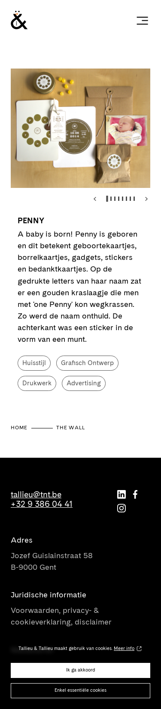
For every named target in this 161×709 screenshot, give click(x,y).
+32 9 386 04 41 (42, 504)
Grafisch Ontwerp (87, 363)
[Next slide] (146, 199)
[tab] (107, 199)
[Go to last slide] (95, 199)
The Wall (70, 428)
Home (19, 428)
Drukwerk (37, 383)
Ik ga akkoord (80, 670)
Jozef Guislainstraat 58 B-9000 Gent (52, 561)
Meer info (124, 648)
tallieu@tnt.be (36, 495)
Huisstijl (34, 363)
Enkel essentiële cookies (80, 690)
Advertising (84, 383)
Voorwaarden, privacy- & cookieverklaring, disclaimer (61, 616)
